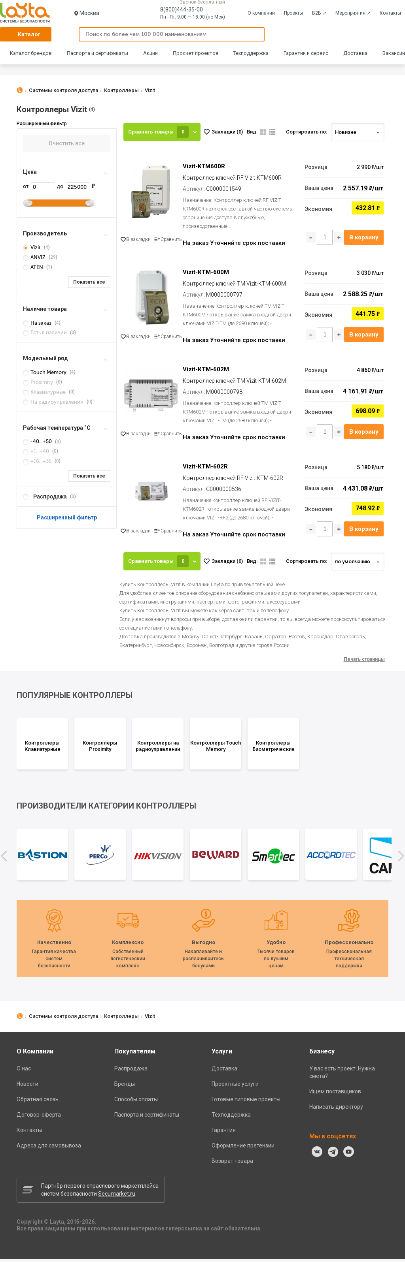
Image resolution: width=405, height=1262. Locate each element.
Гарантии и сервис (306, 53)
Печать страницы (364, 662)
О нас (24, 1071)
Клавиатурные (45, 392)
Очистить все (67, 143)
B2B (319, 13)
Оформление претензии (243, 1148)
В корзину (363, 237)
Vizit (32, 247)
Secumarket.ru (116, 1197)
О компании (261, 13)
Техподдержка (251, 53)
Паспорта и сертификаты (97, 53)
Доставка (355, 53)
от (39, 186)
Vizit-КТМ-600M (206, 273)
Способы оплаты (136, 1102)
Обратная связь (38, 1102)
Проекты (293, 13)
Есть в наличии (45, 332)
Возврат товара (232, 1164)
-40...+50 (38, 441)
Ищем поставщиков (335, 1094)
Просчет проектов (196, 53)
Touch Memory (45, 372)
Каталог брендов (31, 53)
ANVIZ (35, 257)
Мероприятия (353, 13)
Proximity (38, 382)
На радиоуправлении (54, 402)
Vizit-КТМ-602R (205, 469)
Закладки (227, 132)
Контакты (390, 13)
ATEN (33, 267)
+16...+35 (38, 461)
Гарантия (224, 1133)
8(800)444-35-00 (181, 9)
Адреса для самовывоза (49, 1148)
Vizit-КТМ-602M (206, 371)
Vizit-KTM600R (204, 166)
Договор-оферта (39, 1118)
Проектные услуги (235, 1087)
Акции (150, 53)
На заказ (38, 323)
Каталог (29, 34)
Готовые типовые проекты (246, 1102)
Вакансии (393, 53)
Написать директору (336, 1110)
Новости (27, 1087)
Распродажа (131, 1071)
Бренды (124, 1087)
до (73, 186)
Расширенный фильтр (67, 517)
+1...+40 (36, 451)
